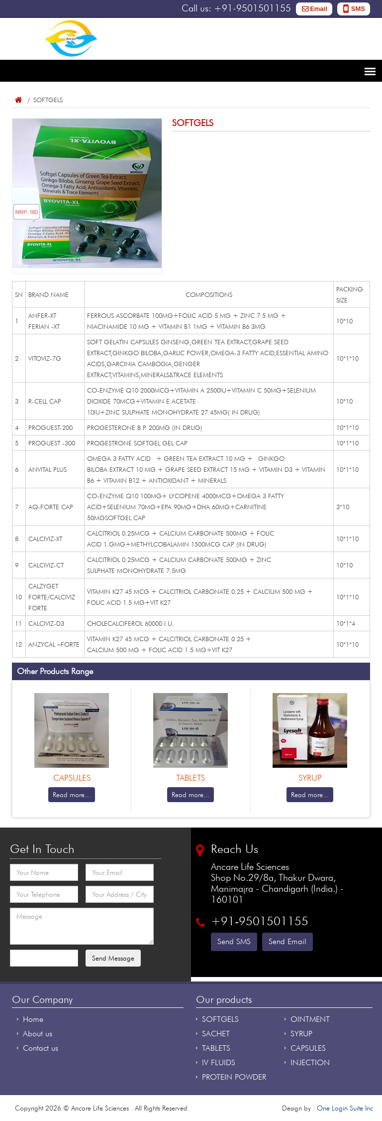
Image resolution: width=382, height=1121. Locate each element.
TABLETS (216, 1048)
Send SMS (234, 941)
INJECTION (310, 1062)
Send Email (287, 941)
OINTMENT (310, 1019)
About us (37, 1033)
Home (18, 99)
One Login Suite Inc (345, 1108)
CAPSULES (308, 1048)
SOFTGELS (220, 1019)
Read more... (72, 795)
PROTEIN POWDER (234, 1077)
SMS (358, 8)
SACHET (216, 1033)
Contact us (40, 1048)
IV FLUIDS (218, 1062)
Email (318, 8)
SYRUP (301, 1033)
